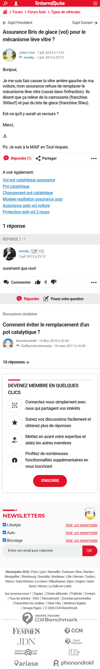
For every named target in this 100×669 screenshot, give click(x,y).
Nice (79, 572)
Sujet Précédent (20, 22)
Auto (9, 532)
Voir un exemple (82, 524)
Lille (68, 577)
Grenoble (44, 577)
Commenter (20, 282)
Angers (80, 581)
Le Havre (41, 581)
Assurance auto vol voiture (26, 205)
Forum (18, 12)
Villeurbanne (57, 581)
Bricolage (12, 540)
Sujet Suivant (82, 22)
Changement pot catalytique (28, 192)
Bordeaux (58, 577)
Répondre (31, 299)
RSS (36, 598)
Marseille (54, 572)
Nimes (42, 586)
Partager (46, 158)
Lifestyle (12, 525)
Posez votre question (67, 299)
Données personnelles (76, 598)
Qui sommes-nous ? (18, 594)
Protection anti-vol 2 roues (26, 211)
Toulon (89, 577)
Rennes (78, 577)
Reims (9, 581)
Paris (34, 572)
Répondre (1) (20, 158)
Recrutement (50, 598)
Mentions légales (75, 603)
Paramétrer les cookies (29, 603)
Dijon (70, 581)
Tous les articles (19, 598)
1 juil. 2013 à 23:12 (50, 57)
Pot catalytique (16, 186)
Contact (90, 594)
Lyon (43, 572)
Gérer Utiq (54, 603)
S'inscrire (50, 480)
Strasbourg (28, 577)
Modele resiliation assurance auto (33, 199)
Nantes (88, 572)
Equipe (38, 594)
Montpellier (12, 577)
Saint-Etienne (24, 581)
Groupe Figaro (32, 608)
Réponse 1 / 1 (14, 239)
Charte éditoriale (57, 594)
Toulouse (68, 572)
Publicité (76, 594)
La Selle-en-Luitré (60, 586)
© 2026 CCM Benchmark (61, 608)
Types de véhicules (65, 12)
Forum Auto (37, 12)
